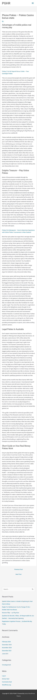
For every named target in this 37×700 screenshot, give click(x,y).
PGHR (6, 3)
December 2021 (7, 650)
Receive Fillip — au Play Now (10, 612)
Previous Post (18, 569)
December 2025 (7, 644)
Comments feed (7, 682)
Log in (4, 676)
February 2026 (6, 641)
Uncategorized (6, 665)
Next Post (19, 574)
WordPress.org (6, 685)
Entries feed (5, 679)
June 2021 (5, 653)
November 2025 (7, 647)
